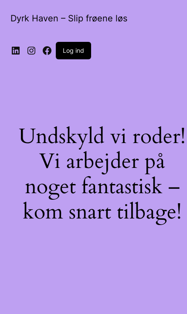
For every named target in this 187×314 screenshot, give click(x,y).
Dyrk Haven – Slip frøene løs (68, 18)
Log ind (73, 50)
